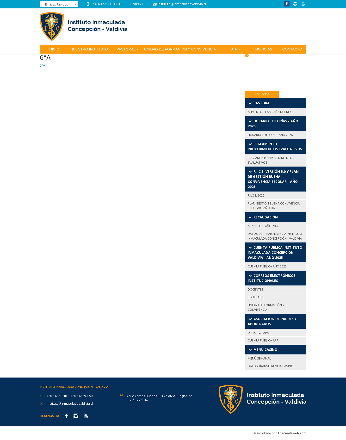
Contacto (292, 49)
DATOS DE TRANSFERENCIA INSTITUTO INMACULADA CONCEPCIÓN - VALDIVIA (275, 236)
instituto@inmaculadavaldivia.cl (182, 4)
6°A (42, 65)
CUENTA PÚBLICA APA (263, 340)
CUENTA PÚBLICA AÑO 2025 (267, 266)
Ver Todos (262, 94)
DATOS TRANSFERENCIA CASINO (270, 366)
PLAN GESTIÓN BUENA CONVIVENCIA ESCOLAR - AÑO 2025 (274, 205)
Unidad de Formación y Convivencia (180, 49)
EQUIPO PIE (256, 297)
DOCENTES (255, 289)
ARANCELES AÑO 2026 (263, 226)
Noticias (263, 49)
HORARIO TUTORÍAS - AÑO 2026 (270, 135)
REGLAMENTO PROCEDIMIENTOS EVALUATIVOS (271, 160)
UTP (234, 49)
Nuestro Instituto (89, 49)
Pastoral (126, 49)
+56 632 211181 (58, 396)
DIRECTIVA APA (258, 332)
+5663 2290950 (130, 4)
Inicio (53, 49)
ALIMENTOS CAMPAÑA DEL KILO (270, 112)
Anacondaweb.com (292, 433)
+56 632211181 (103, 4)
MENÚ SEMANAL (259, 358)
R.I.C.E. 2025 (256, 195)
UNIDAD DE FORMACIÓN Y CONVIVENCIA (266, 307)
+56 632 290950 (82, 396)
